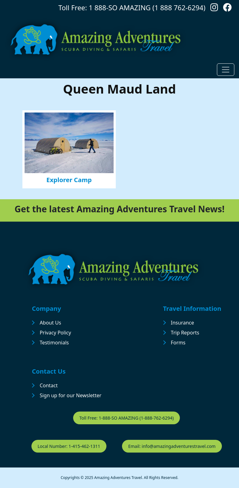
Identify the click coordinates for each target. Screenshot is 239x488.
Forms (178, 342)
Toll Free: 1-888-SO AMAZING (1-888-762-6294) (126, 418)
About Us (50, 322)
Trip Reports (185, 332)
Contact (49, 385)
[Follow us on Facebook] (227, 8)
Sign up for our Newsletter (70, 395)
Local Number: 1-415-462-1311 (69, 446)
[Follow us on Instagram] (214, 8)
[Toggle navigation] (225, 69)
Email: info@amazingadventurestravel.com (172, 446)
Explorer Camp (68, 180)
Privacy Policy (55, 332)
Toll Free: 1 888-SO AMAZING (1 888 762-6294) (132, 7)
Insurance (182, 322)
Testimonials (54, 342)
